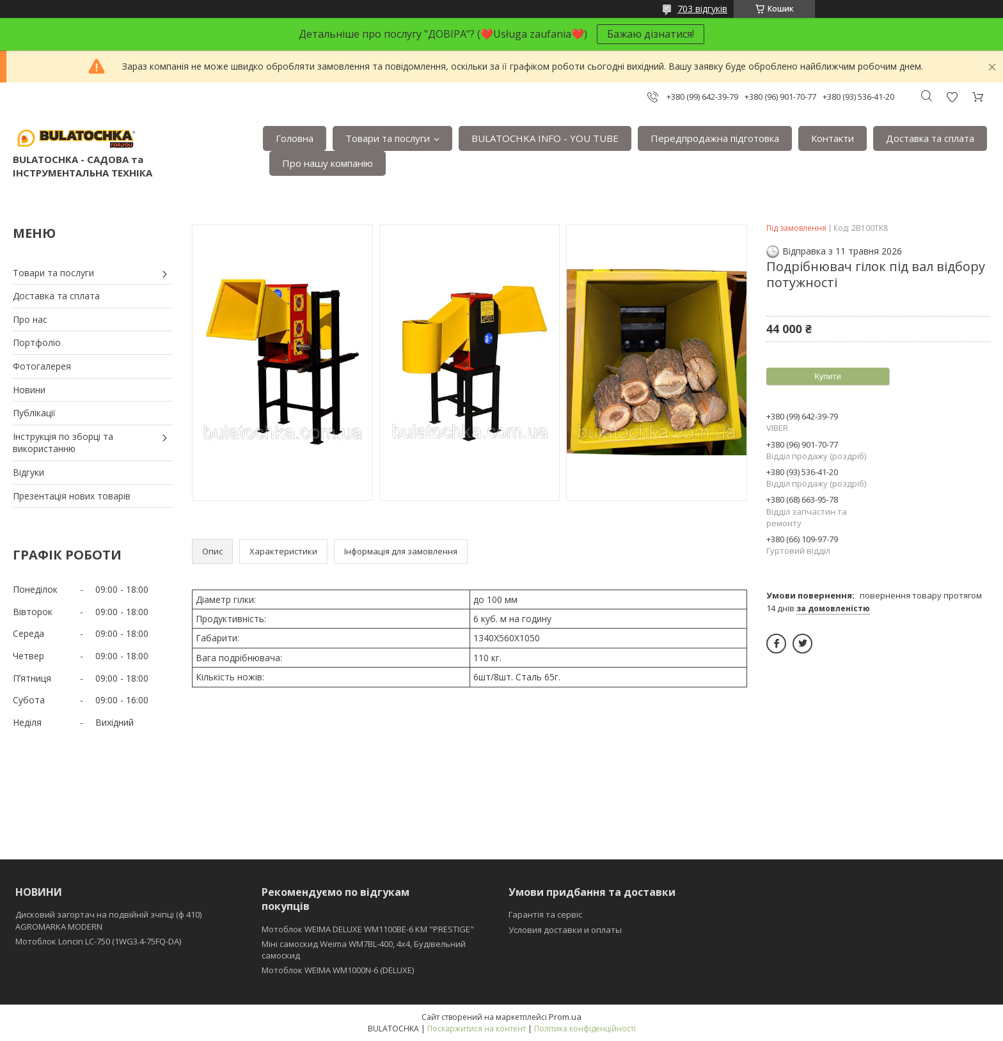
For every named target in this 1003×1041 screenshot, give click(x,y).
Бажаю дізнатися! (650, 34)
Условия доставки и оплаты (565, 929)
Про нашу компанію (327, 163)
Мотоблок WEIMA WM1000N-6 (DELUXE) (338, 970)
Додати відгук (952, 96)
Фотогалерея (42, 366)
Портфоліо (37, 342)
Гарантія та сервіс (545, 914)
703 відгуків (702, 9)
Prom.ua (565, 1016)
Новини (29, 390)
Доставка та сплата (930, 138)
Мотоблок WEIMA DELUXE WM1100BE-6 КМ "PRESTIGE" (368, 929)
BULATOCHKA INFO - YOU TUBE (545, 138)
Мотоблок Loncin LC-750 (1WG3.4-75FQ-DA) (98, 941)
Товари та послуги (387, 138)
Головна (294, 138)
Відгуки (28, 472)
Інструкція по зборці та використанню (63, 442)
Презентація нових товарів (71, 496)
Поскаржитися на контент (476, 1028)
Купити (827, 376)
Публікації (34, 413)
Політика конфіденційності (585, 1028)
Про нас (30, 319)
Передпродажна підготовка (715, 138)
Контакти (832, 138)
